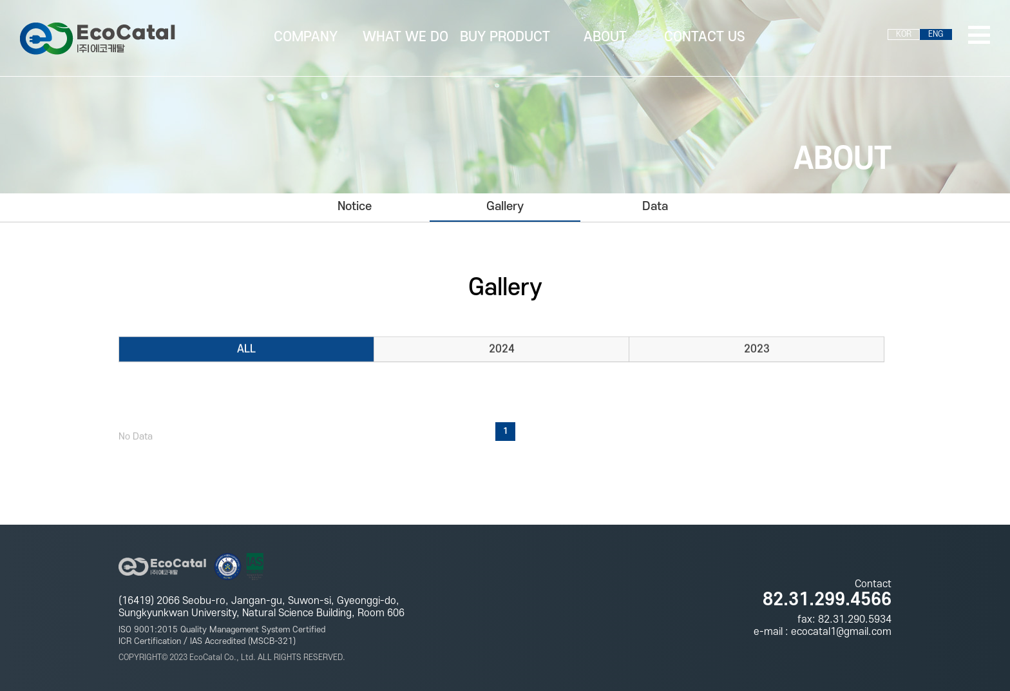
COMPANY (306, 37)
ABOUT (605, 37)
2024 (502, 350)
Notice (355, 206)
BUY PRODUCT (505, 37)
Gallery (505, 206)
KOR (903, 34)
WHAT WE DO (405, 37)
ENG (936, 34)
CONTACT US (704, 37)
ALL (246, 350)
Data (655, 206)
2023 (757, 350)
